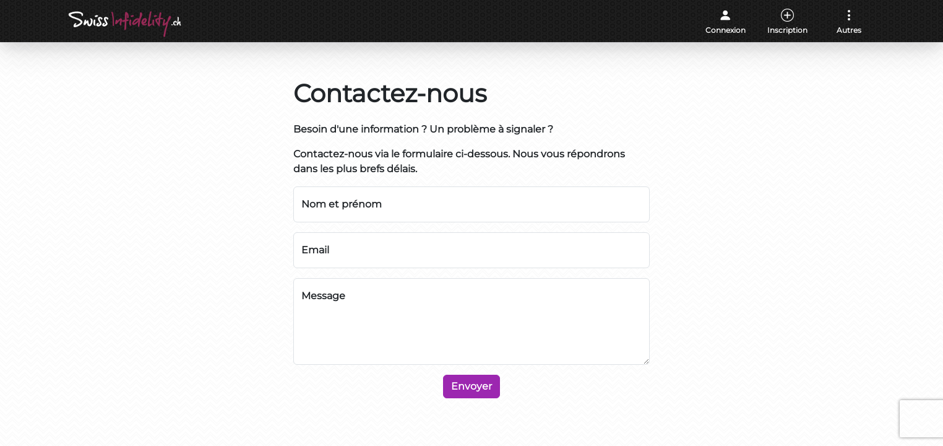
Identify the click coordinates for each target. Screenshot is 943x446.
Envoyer (471, 386)
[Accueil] (126, 24)
